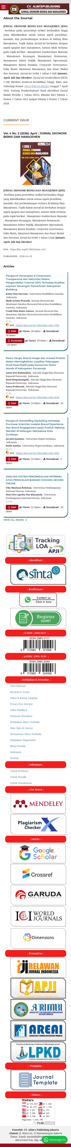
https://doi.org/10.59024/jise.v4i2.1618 (37, 397)
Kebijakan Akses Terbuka (25, 722)
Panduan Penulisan (21, 716)
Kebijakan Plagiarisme (23, 740)
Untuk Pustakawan (21, 783)
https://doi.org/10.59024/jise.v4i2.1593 (37, 325)
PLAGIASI (16, 340)
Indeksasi (15, 752)
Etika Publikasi (18, 710)
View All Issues (13, 519)
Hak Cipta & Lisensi (21, 728)
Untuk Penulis (18, 777)
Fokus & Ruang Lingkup (23, 698)
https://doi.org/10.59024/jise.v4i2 (28, 249)
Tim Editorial (17, 686)
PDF (13, 331)
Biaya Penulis (17, 746)
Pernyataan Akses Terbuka (25, 734)
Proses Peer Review (21, 704)
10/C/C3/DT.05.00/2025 (37, 86)
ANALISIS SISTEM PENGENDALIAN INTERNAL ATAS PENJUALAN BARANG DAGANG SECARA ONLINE (35, 480)
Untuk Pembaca (19, 771)
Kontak (14, 758)
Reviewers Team (19, 692)
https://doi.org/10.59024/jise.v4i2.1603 (37, 453)
